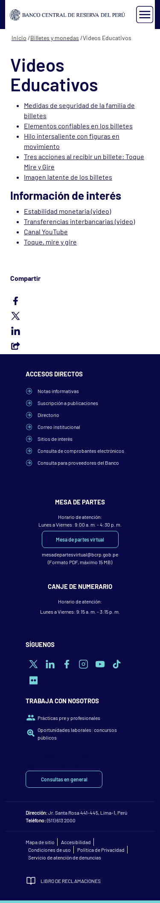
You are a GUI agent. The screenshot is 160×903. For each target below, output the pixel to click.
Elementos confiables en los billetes (78, 126)
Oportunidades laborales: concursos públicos (77, 733)
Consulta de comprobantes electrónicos (81, 451)
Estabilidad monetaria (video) (67, 211)
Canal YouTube (46, 231)
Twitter (80, 316)
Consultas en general (64, 779)
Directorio (48, 415)
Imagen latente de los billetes (68, 177)
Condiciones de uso (49, 850)
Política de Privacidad (101, 850)
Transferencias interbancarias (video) (79, 221)
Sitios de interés (55, 439)
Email (80, 345)
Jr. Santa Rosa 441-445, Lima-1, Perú (87, 813)
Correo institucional (59, 427)
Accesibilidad (76, 842)
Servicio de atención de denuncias (64, 857)
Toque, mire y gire (50, 242)
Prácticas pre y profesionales (69, 718)
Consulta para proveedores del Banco (78, 463)
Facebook (80, 301)
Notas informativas (58, 391)
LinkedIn (80, 330)
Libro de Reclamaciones (71, 881)
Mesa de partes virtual (80, 539)
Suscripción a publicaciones (68, 403)
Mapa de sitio (40, 842)
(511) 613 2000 (61, 820)
